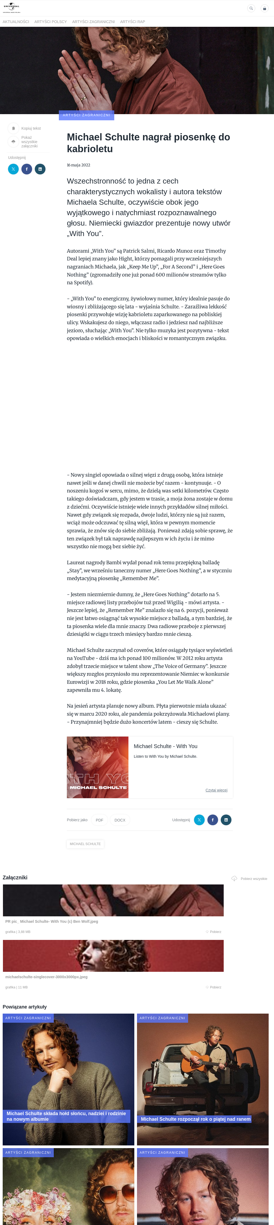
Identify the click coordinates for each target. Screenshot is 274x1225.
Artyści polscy (51, 22)
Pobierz (55, 901)
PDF (99, 789)
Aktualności (16, 22)
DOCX (120, 789)
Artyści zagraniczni (93, 22)
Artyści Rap (132, 22)
